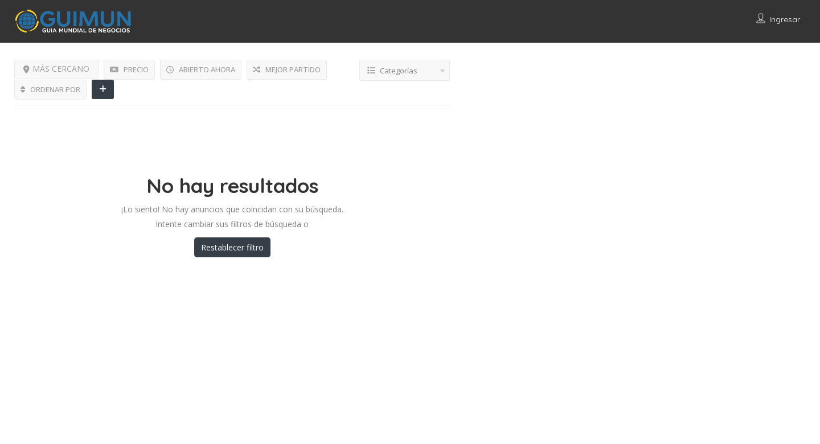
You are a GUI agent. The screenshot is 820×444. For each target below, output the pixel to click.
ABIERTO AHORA (200, 69)
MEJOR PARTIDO (287, 69)
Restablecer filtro (232, 247)
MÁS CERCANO (56, 68)
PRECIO (129, 69)
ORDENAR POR (50, 89)
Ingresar (784, 19)
